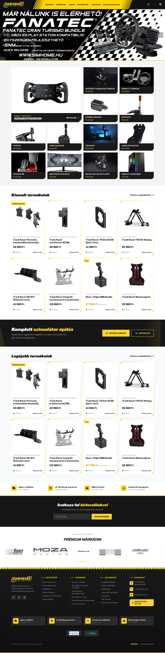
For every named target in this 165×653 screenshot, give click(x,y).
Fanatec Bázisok (47, 592)
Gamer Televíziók (48, 582)
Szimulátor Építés (111, 4)
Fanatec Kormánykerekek (51, 596)
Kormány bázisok (77, 604)
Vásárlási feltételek (107, 585)
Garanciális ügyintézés (109, 592)
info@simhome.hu (141, 595)
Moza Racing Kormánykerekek (82, 600)
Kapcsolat (96, 4)
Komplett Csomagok (78, 597)
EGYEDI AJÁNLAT (116, 333)
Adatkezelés (105, 589)
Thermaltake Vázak (49, 585)
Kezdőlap (49, 4)
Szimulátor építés (139, 603)
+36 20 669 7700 (141, 589)
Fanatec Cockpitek (77, 582)
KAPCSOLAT (142, 333)
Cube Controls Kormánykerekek (77, 592)
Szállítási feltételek (107, 582)
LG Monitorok (46, 589)
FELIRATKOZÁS (101, 516)
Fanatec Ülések (47, 599)
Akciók (72, 4)
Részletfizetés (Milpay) (109, 603)
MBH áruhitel (105, 599)
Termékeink (61, 4)
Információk (83, 4)
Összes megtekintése (142, 195)
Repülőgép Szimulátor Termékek (79, 587)
